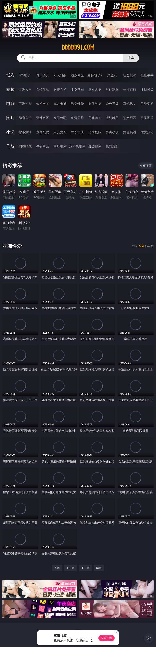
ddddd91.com (78, 47)
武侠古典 (77, 132)
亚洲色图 (42, 118)
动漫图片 (77, 118)
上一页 (70, 568)
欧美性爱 (77, 103)
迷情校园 (94, 132)
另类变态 (147, 103)
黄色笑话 (129, 132)
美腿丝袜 (94, 118)
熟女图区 (129, 118)
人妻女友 (59, 132)
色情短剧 (112, 146)
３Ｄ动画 (77, 89)
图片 (10, 117)
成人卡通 (59, 103)
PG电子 (25, 75)
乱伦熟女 (129, 103)
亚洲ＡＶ (25, 89)
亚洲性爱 (25, 103)
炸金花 (112, 75)
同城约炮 (25, 146)
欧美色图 (59, 118)
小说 (10, 132)
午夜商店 (42, 146)
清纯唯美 (112, 118)
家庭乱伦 (42, 132)
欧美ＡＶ (59, 89)
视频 (10, 89)
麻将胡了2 (94, 75)
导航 (10, 146)
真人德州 (42, 75)
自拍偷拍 (42, 89)
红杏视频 (94, 146)
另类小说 (112, 132)
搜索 (131, 58)
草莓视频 (59, 146)
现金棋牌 (129, 75)
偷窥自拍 (25, 118)
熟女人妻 (94, 89)
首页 (57, 568)
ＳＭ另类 (147, 89)
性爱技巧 (147, 132)
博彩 (10, 75)
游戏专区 (77, 75)
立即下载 (106, 638)
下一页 (85, 568)
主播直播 (129, 89)
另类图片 (147, 118)
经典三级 (112, 103)
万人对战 (59, 75)
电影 (10, 103)
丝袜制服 (112, 89)
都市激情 (25, 132)
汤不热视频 (77, 146)
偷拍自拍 (42, 103)
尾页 (99, 568)
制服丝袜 (94, 103)
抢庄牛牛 (147, 75)
